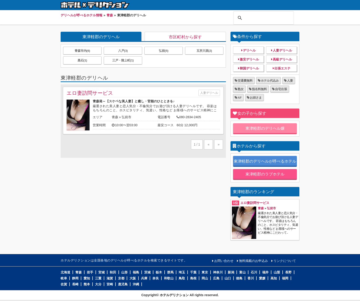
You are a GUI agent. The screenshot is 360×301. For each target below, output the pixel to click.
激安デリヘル (249, 59)
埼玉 (182, 272)
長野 (288, 272)
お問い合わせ (223, 261)
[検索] (262, 18)
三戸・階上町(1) (123, 60)
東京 (205, 272)
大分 (98, 284)
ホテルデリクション (174, 295)
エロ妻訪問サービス (90, 93)
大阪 (132, 278)
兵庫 (144, 278)
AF (240, 97)
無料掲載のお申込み (253, 261)
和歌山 (169, 278)
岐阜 (64, 278)
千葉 (193, 272)
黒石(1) (82, 60)
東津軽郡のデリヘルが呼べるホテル (265, 161)
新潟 (231, 272)
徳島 (239, 278)
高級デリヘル (282, 59)
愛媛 (262, 278)
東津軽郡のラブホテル (264, 174)
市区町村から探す (185, 37)
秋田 (113, 272)
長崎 (75, 284)
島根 (193, 278)
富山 (242, 272)
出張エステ (282, 68)
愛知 (87, 278)
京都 (121, 278)
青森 (115, 117)
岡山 (205, 278)
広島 (216, 278)
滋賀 (110, 278)
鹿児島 (123, 284)
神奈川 (218, 272)
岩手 (90, 272)
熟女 (241, 89)
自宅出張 (281, 89)
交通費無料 (245, 80)
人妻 (290, 80)
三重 (98, 278)
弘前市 (126, 117)
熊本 (87, 284)
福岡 (285, 278)
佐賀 (64, 284)
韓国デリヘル (249, 68)
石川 (254, 272)
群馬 (170, 272)
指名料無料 (259, 89)
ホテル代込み (270, 80)
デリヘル (249, 50)
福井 (265, 272)
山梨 (277, 272)
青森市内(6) (82, 50)
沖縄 (136, 284)
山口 (228, 278)
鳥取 (182, 278)
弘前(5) (164, 50)
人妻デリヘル (209, 93)
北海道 (65, 272)
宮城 (101, 272)
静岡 (75, 278)
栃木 (159, 272)
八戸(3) (123, 50)
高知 (273, 278)
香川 (251, 278)
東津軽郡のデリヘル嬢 (264, 128)
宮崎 (110, 284)
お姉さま (256, 97)
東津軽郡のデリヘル (101, 36)
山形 (124, 272)
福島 (136, 272)
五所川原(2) (204, 50)
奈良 (155, 278)
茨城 (147, 272)
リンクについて (284, 261)
